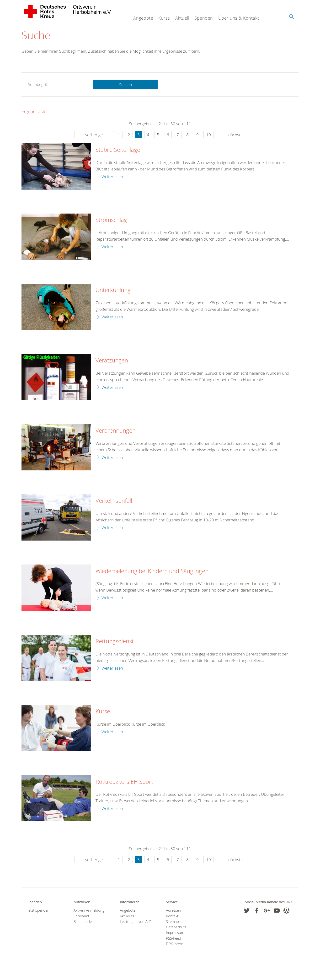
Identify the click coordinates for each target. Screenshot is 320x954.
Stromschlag (111, 220)
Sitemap (172, 922)
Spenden (203, 18)
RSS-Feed (173, 939)
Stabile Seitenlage (118, 150)
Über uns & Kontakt (238, 18)
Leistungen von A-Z (135, 922)
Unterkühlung (113, 290)
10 (208, 135)
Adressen (173, 911)
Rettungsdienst (115, 642)
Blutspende (83, 922)
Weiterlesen (112, 177)
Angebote (143, 18)
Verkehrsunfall (114, 501)
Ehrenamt (81, 916)
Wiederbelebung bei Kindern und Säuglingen (152, 572)
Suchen (125, 85)
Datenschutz (176, 928)
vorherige (94, 135)
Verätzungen (112, 361)
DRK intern (174, 944)
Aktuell (182, 18)
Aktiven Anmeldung (89, 911)
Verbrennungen (116, 431)
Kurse (164, 18)
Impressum (175, 933)
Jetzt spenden (38, 911)
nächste (235, 135)
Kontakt (172, 916)
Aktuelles (127, 916)
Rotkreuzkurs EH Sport (124, 782)
